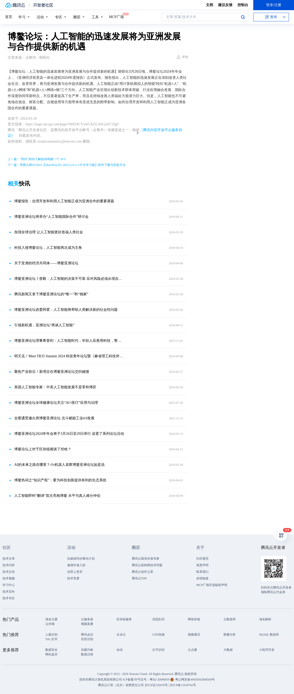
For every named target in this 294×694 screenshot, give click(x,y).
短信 (120, 650)
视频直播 (87, 624)
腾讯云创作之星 (142, 572)
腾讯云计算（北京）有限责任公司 (121, 685)
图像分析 (229, 634)
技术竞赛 (73, 578)
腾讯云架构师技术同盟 (147, 565)
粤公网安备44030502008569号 (195, 679)
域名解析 (265, 619)
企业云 (121, 634)
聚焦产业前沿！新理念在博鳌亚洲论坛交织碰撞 (51, 372)
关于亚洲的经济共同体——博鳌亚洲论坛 (46, 263)
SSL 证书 (51, 639)
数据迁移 (87, 654)
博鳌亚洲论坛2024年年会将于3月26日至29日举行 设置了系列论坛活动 (69, 434)
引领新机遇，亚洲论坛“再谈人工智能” (44, 325)
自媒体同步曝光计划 (81, 558)
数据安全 (51, 650)
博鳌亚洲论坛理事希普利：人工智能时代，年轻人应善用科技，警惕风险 (69, 341)
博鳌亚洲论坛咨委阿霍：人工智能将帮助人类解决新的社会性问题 (66, 310)
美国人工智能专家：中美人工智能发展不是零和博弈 (55, 387)
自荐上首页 (74, 572)
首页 (8, 17)
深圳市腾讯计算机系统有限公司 (100, 679)
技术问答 (9, 565)
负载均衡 (87, 650)
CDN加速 (158, 634)
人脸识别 (51, 634)
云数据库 (229, 619)
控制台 (242, 5)
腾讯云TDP (139, 578)
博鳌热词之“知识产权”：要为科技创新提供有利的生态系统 (60, 480)
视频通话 (194, 634)
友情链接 (202, 578)
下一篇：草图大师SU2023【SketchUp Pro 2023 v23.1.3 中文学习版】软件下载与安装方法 (66, 165)
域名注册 (51, 619)
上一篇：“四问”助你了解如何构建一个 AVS (37, 159)
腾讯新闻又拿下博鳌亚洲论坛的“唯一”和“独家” (51, 294)
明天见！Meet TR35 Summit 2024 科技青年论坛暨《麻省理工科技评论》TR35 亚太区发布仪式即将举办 (69, 356)
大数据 (228, 650)
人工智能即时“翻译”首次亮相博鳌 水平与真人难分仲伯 (57, 496)
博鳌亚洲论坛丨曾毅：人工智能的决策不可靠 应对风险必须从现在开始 (69, 279)
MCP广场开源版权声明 (211, 585)
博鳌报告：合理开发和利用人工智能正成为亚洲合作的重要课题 (64, 201)
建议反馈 (225, 5)
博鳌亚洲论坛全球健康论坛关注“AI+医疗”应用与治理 (56, 403)
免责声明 (202, 565)
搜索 (243, 17)
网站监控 (51, 654)
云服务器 (87, 619)
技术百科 (9, 591)
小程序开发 (266, 650)
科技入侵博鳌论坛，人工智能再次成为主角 (48, 248)
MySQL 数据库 (269, 634)
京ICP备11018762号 (183, 685)
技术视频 (9, 578)
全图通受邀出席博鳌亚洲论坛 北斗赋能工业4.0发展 (54, 418)
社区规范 (202, 558)
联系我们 (202, 572)
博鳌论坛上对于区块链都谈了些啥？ (42, 449)
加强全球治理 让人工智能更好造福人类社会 (48, 232)
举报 (182, 57)
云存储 (49, 624)
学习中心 (9, 585)
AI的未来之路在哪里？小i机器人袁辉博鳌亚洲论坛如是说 (59, 465)
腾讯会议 (87, 634)
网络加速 (194, 619)
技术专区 (9, 598)
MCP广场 (116, 16)
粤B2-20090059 (160, 679)
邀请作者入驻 (76, 565)
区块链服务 (124, 619)
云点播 (192, 650)
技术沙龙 (9, 572)
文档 (209, 5)
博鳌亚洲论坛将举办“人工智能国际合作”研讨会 (51, 217)
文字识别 (158, 650)
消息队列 (158, 619)
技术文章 (9, 558)
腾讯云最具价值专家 (145, 558)
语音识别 (87, 639)
